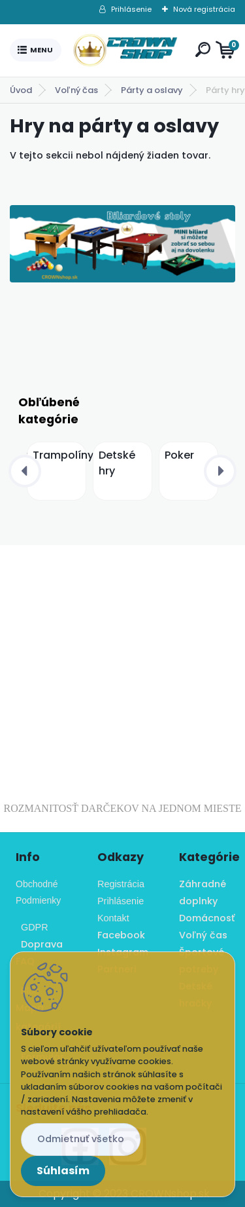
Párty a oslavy (152, 90)
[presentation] (24, 471)
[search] (203, 49)
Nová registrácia (204, 9)
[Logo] (125, 50)
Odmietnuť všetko (80, 1138)
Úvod (21, 90)
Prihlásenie (131, 9)
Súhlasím (63, 1170)
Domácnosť (207, 918)
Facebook (121, 935)
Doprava (39, 944)
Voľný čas (76, 90)
